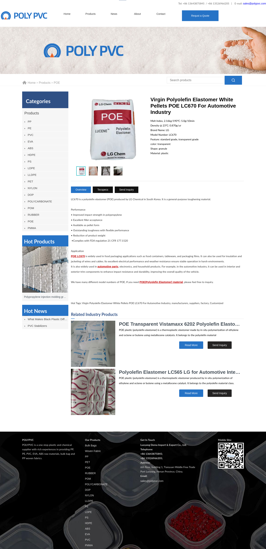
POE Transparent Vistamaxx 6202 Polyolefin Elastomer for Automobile (180, 324)
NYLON (32, 188)
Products (90, 13)
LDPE (31, 168)
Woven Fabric (93, 451)
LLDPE (32, 174)
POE (57, 82)
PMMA (32, 228)
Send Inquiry (126, 189)
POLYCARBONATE (40, 201)
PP (29, 121)
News (114, 13)
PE (29, 128)
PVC (30, 134)
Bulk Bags (91, 445)
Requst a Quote (200, 15)
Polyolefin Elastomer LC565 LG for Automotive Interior (180, 372)
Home (67, 13)
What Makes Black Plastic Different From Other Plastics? (48, 319)
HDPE (31, 154)
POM (31, 208)
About (137, 13)
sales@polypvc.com (254, 3)
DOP (31, 194)
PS (29, 161)
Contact (160, 13)
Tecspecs (102, 189)
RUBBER (33, 214)
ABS (30, 148)
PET (30, 181)
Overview (81, 189)
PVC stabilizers (37, 325)
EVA (30, 141)
